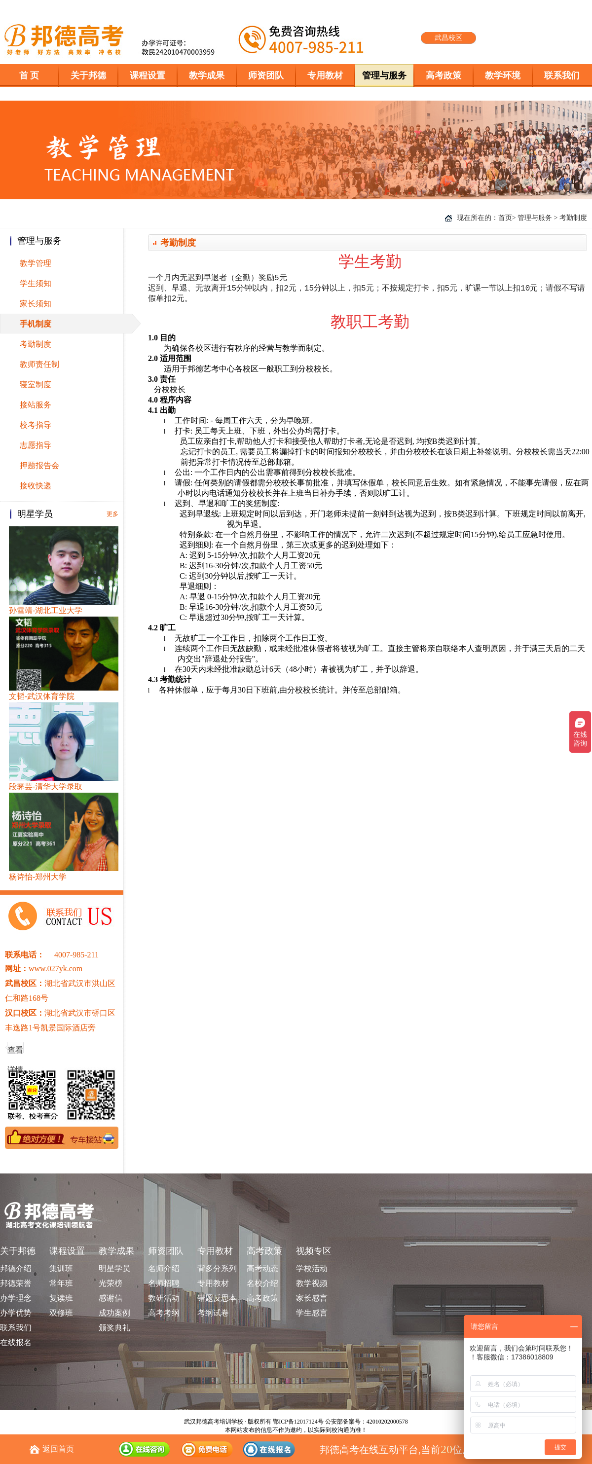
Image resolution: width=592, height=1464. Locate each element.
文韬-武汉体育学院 (41, 696)
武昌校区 (448, 37)
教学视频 (312, 1283)
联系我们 (16, 1327)
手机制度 (35, 324)
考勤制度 (35, 344)
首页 (505, 217)
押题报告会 (39, 465)
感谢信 (110, 1298)
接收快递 (35, 485)
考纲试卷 (213, 1313)
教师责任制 (39, 364)
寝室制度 (35, 384)
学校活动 (312, 1268)
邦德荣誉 (16, 1283)
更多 (112, 514)
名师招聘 (164, 1283)
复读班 (61, 1298)
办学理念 (16, 1298)
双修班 (61, 1313)
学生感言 (312, 1313)
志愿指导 (35, 445)
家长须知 (35, 303)
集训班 (61, 1268)
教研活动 (164, 1298)
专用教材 (213, 1283)
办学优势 (16, 1313)
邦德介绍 (16, 1268)
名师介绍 (164, 1268)
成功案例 (114, 1313)
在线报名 (16, 1342)
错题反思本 (217, 1298)
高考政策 (262, 1298)
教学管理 (35, 263)
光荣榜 (110, 1283)
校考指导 (35, 425)
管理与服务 (535, 217)
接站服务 (35, 405)
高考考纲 (164, 1313)
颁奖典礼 (114, 1327)
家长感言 (312, 1298)
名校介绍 (262, 1283)
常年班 (61, 1283)
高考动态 (262, 1268)
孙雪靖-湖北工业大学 (45, 610)
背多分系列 (217, 1268)
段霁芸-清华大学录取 (45, 786)
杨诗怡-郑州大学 (38, 877)
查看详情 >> (15, 1053)
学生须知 (35, 283)
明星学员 (114, 1268)
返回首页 (58, 1449)
